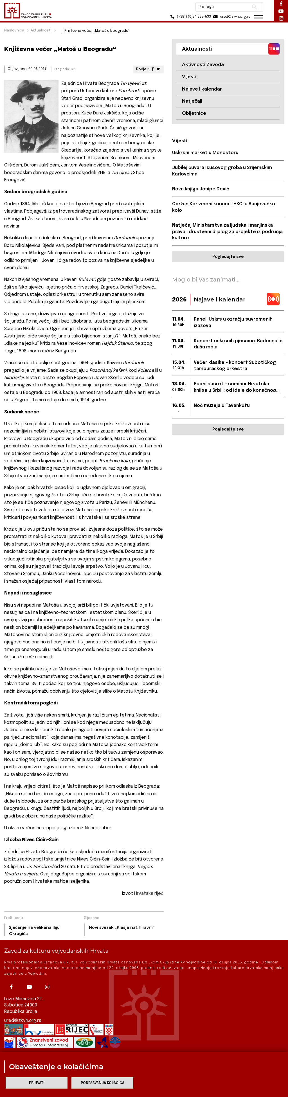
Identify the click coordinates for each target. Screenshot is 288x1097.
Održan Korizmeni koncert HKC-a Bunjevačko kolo (223, 207)
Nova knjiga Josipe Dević (200, 189)
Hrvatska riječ (149, 893)
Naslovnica (14, 30)
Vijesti (189, 76)
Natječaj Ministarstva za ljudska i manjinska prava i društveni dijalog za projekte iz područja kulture (227, 231)
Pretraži (254, 7)
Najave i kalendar (202, 89)
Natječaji (192, 101)
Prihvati (36, 1083)
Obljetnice (194, 113)
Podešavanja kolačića (102, 1083)
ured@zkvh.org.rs (22, 1020)
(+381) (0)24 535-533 (190, 16)
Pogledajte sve (228, 257)
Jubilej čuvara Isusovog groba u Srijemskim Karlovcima (222, 170)
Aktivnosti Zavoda (203, 64)
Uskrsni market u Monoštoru (205, 152)
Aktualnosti (41, 30)
